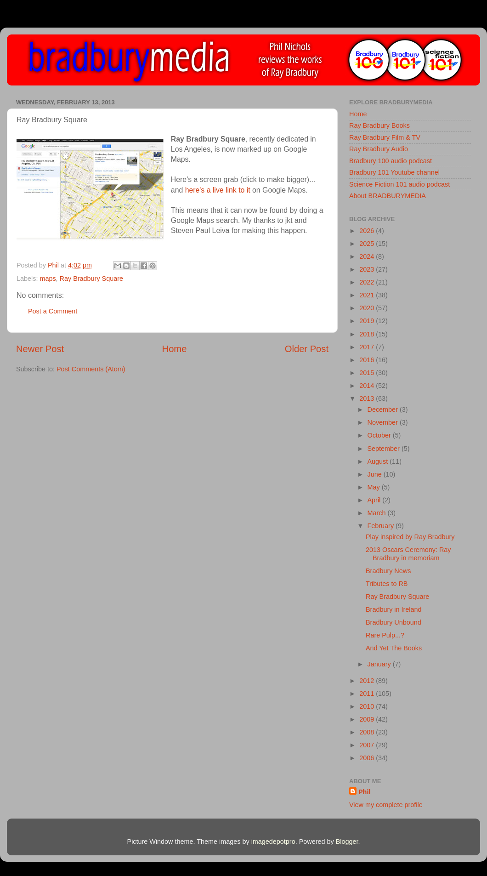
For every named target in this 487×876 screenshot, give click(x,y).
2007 (367, 745)
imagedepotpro (273, 841)
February (382, 525)
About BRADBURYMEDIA (387, 195)
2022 (367, 282)
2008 (367, 732)
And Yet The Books (394, 648)
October (380, 435)
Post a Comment (52, 311)
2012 (367, 680)
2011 (367, 693)
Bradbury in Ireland (394, 609)
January (380, 664)
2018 (367, 334)
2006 (367, 758)
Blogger (347, 841)
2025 (367, 243)
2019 (367, 320)
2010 (367, 706)
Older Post (306, 349)
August (379, 461)
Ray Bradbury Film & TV (384, 137)
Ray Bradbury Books (379, 125)
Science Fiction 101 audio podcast (399, 184)
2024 (367, 256)
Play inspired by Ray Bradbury (410, 536)
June (376, 474)
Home (174, 349)
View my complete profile (386, 804)
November (384, 422)
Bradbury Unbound (393, 622)
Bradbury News (388, 571)
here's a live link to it (217, 190)
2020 (367, 308)
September (385, 448)
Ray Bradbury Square (91, 278)
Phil (364, 792)
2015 (367, 372)
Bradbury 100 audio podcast (390, 161)
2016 (367, 360)
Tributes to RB (387, 583)
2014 (367, 385)
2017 (367, 347)
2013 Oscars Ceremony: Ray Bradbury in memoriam (408, 553)
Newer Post (40, 349)
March (378, 513)
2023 (367, 269)
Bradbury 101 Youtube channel (394, 172)
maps (48, 278)
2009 (367, 719)
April (375, 500)
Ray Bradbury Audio (378, 149)
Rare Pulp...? (385, 635)
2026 (367, 230)
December (384, 409)
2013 (367, 398)
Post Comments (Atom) (91, 369)
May (375, 487)
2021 (367, 295)
